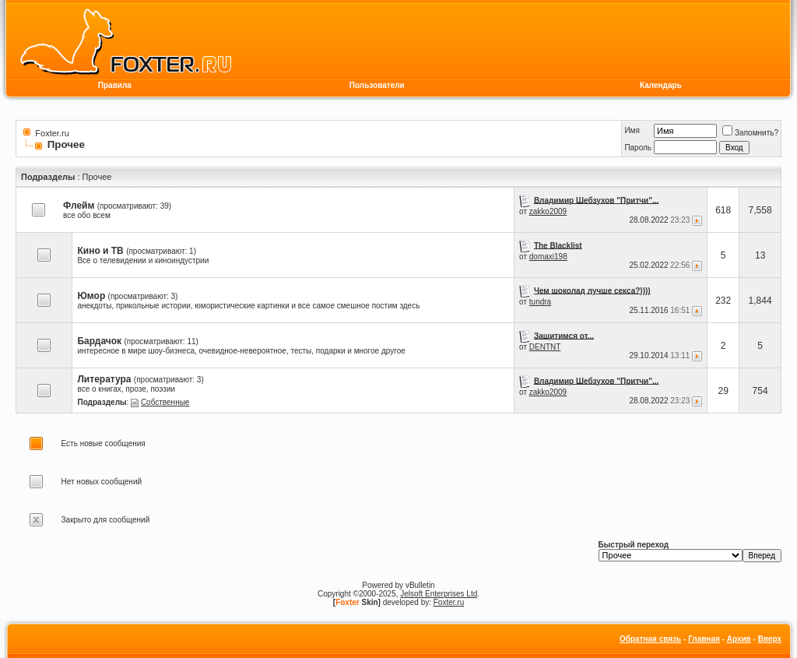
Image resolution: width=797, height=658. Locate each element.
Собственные (165, 402)
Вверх (769, 639)
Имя (631, 130)
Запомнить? (750, 132)
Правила (115, 85)
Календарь (661, 85)
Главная (704, 639)
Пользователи (377, 85)
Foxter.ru (51, 133)
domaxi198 (548, 256)
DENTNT (545, 347)
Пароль (637, 147)
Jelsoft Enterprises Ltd (438, 593)
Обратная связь (650, 639)
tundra (540, 301)
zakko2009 (548, 211)
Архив (739, 639)
